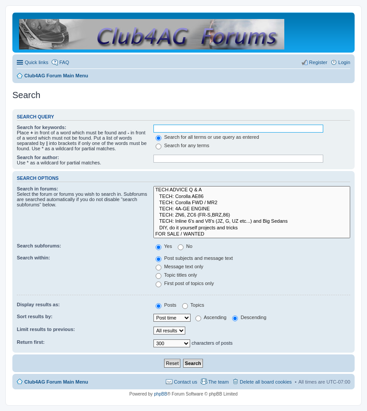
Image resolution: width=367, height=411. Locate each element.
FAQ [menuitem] (64, 62)
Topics (193, 305)
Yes (164, 246)
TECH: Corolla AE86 (251, 197)
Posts (166, 305)
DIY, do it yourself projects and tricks (251, 228)
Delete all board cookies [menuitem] (265, 381)
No (185, 246)
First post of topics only (185, 283)
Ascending (210, 317)
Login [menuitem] (344, 62)
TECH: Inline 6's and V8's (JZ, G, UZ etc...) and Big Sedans (251, 221)
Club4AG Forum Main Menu (56, 381)
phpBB (160, 394)
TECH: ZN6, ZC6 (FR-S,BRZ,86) (251, 215)
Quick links (36, 62)
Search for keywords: (41, 127)
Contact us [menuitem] (185, 381)
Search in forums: (37, 188)
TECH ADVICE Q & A (251, 190)
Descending (249, 317)
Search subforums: (39, 245)
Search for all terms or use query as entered (207, 137)
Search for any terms (182, 145)
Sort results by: (35, 316)
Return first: (31, 342)
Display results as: (38, 304)
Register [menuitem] (318, 62)
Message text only (179, 266)
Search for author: (38, 157)
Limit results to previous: (46, 329)
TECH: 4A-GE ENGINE (251, 209)
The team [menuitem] (218, 381)
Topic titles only (176, 275)
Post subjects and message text (194, 258)
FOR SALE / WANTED (251, 234)
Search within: (33, 257)
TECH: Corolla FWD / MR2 (251, 203)
